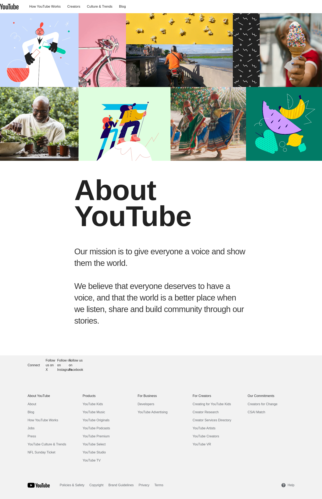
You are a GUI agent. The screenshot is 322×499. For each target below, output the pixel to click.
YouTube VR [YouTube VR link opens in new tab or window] (202, 444)
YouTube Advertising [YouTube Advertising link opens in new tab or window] (153, 412)
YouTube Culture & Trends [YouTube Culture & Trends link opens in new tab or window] (47, 444)
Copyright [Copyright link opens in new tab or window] (96, 485)
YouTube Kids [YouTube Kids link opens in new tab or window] (93, 404)
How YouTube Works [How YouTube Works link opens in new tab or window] (43, 420)
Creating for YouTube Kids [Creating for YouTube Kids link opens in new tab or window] (212, 404)
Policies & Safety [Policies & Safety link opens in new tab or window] (72, 485)
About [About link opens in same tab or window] (32, 404)
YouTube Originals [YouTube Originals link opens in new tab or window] (96, 420)
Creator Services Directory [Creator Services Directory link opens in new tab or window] (212, 420)
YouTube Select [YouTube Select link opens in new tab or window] (94, 444)
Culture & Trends (113, 6)
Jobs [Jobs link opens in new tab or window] (31, 428)
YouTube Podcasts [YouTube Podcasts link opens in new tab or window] (96, 428)
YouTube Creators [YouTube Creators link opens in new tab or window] (206, 436)
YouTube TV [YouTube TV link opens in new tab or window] (91, 460)
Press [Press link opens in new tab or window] (32, 436)
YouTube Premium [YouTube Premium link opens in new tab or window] (96, 436)
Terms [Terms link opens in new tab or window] (158, 485)
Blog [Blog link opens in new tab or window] (31, 412)
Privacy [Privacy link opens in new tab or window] (144, 485)
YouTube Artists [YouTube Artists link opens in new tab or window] (204, 428)
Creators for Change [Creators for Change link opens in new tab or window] (263, 404)
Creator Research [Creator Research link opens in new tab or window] (206, 412)
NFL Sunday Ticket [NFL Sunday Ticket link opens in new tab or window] (41, 452)
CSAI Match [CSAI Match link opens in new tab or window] (256, 412)
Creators (87, 6)
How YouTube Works (59, 6)
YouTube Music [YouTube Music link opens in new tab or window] (94, 412)
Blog (136, 6)
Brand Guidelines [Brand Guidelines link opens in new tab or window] (121, 485)
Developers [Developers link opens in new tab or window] (146, 404)
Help (287, 485)
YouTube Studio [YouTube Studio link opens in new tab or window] (94, 452)
